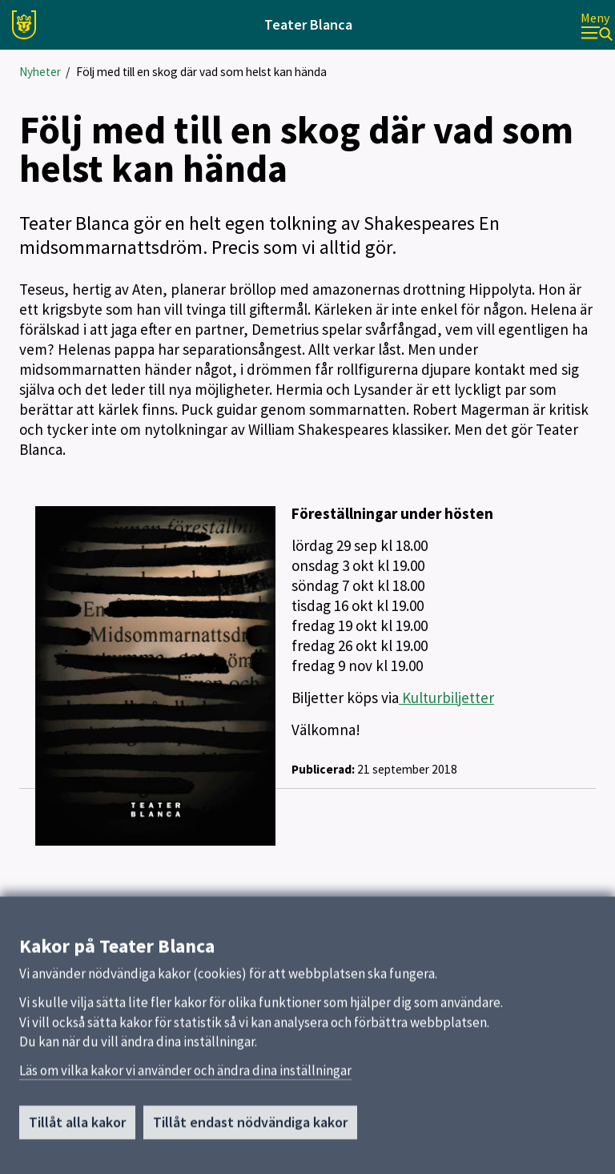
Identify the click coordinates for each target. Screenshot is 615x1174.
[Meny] (597, 25)
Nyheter (40, 71)
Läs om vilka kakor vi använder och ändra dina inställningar (185, 1078)
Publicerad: (323, 769)
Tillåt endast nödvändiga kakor (250, 1129)
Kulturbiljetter (446, 697)
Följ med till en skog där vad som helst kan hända (201, 71)
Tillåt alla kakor (77, 1129)
